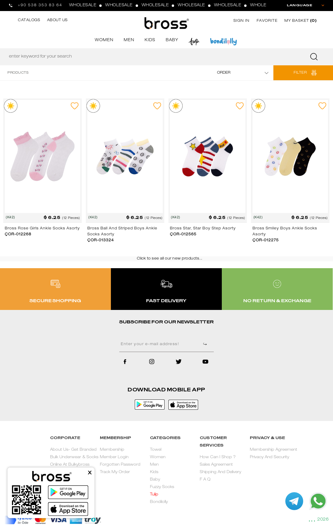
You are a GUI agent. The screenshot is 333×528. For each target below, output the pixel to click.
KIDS (150, 40)
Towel (155, 450)
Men (154, 465)
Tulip (154, 495)
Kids (154, 472)
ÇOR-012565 (183, 234)
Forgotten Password (120, 465)
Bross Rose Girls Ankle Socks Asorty (42, 228)
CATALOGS (29, 20)
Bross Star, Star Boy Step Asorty (203, 228)
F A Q (205, 480)
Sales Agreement (216, 465)
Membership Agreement (273, 450)
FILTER (300, 73)
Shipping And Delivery (220, 472)
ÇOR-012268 (18, 234)
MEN (129, 40)
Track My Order (115, 472)
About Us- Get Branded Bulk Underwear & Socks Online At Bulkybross (74, 457)
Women (157, 457)
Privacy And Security (269, 457)
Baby (155, 480)
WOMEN (104, 40)
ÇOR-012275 (266, 240)
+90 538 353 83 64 (40, 5)
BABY (172, 40)
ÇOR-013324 (100, 240)
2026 (323, 520)
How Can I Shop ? (218, 457)
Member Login (114, 457)
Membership (112, 450)
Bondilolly (159, 502)
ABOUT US (57, 20)
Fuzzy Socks (162, 487)
